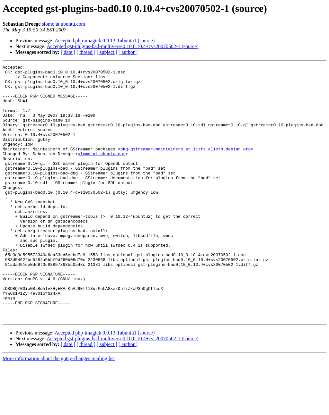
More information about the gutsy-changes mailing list (59, 409)
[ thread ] (85, 52)
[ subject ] (107, 52)
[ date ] (68, 52)
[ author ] (128, 52)
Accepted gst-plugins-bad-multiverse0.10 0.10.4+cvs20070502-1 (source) (123, 46)
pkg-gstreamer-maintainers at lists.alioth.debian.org (185, 166)
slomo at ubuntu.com (63, 24)
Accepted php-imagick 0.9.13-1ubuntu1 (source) (105, 40)
